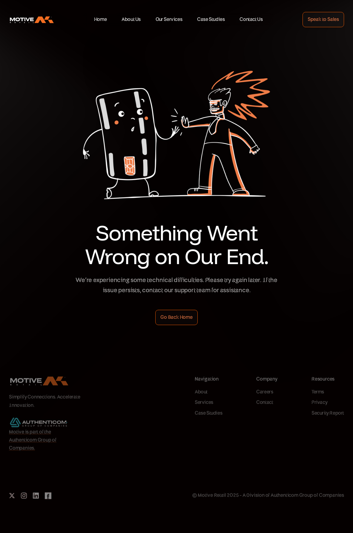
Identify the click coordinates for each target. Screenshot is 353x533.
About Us (131, 19)
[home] (31, 20)
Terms (317, 404)
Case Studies (211, 19)
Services (204, 414)
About (201, 404)
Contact (264, 414)
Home (100, 19)
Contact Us (251, 19)
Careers (264, 404)
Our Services (169, 19)
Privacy (319, 414)
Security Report (327, 424)
